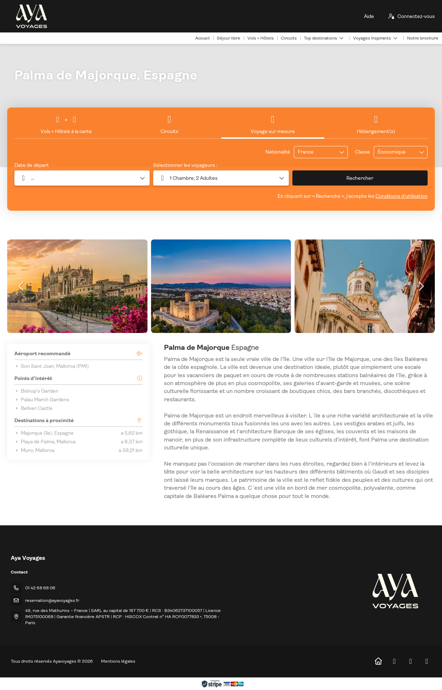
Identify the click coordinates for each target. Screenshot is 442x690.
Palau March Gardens (41, 399)
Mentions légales (118, 661)
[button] (220, 178)
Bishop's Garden (36, 390)
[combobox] (316, 151)
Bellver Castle (33, 408)
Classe (362, 152)
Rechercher (359, 178)
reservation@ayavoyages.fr (52, 600)
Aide (369, 16)
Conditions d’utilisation (401, 196)
